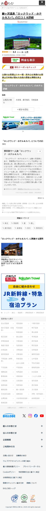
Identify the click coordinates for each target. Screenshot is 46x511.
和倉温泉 (19, 359)
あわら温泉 (20, 363)
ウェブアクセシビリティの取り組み (16, 461)
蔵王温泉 (4, 337)
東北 (5, 223)
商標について (31, 483)
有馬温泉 (19, 372)
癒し (31, 223)
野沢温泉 (35, 345)
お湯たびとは (12, 407)
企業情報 (23, 439)
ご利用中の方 (23, 446)
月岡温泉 (19, 350)
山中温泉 (35, 359)
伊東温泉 (19, 354)
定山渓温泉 (5, 323)
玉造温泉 (19, 381)
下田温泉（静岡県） (6, 360)
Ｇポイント (32, 407)
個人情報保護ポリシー (11, 466)
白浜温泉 (35, 372)
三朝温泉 (4, 381)
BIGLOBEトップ (9, 488)
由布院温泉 (36, 398)
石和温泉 (35, 350)
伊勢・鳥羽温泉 (37, 394)
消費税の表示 (21, 455)
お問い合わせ (8, 455)
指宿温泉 (19, 403)
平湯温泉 (19, 367)
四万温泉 (35, 341)
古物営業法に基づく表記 (12, 477)
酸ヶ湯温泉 (20, 389)
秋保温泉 (19, 332)
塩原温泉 (19, 345)
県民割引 (38, 228)
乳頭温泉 (19, 328)
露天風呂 (7, 228)
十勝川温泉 (36, 323)
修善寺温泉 (36, 354)
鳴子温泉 (35, 328)
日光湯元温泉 (6, 394)
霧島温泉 (4, 389)
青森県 (15, 223)
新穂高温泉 (36, 367)
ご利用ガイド (22, 407)
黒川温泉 (35, 385)
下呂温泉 (4, 367)
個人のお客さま (23, 426)
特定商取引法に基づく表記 (29, 472)
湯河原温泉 (5, 354)
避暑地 (18, 228)
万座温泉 (19, 341)
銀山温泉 (19, 337)
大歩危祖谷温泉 (21, 398)
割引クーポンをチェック (23, 67)
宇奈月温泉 (36, 363)
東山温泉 (35, 332)
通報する (41, 198)
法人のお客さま (23, 432)
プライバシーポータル (31, 466)
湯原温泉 (4, 385)
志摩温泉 (4, 398)
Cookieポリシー (9, 472)
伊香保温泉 (5, 341)
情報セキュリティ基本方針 (13, 483)
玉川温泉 (35, 389)
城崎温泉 (4, 372)
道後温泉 (19, 376)
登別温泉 (19, 323)
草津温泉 (35, 337)
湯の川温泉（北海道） (7, 329)
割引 (28, 228)
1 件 (26, 52)
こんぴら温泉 (36, 376)
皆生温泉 (35, 381)
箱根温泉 (19, 394)
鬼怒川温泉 (5, 345)
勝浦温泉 (4, 376)
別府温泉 (19, 385)
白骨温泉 (4, 350)
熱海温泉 (4, 403)
